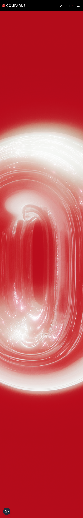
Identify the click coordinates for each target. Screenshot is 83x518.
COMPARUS (16, 5)
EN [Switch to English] (72, 5)
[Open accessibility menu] (6, 511)
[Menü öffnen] (78, 5)
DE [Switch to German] (67, 5)
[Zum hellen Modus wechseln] (61, 5)
